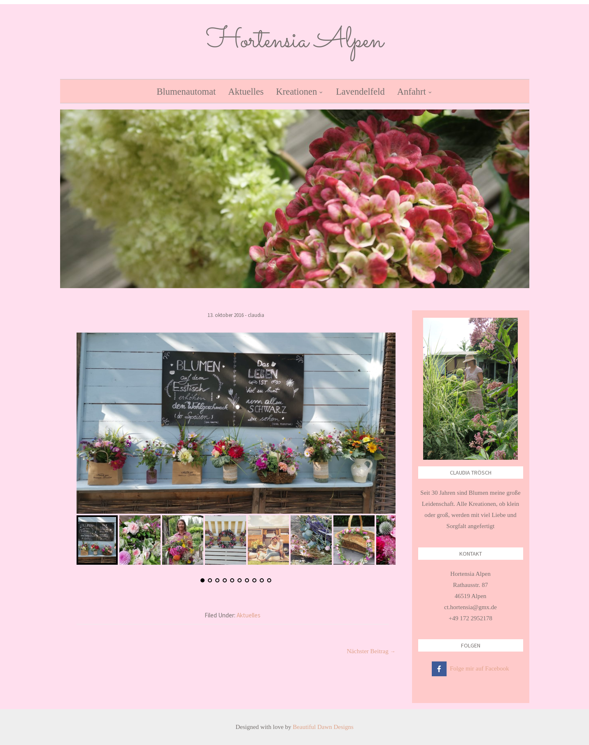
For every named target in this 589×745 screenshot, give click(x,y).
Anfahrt (411, 91)
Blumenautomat (186, 91)
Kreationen (296, 91)
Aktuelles (245, 91)
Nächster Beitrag (371, 651)
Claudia (256, 315)
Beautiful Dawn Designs (323, 727)
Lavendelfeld (360, 91)
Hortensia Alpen (294, 41)
